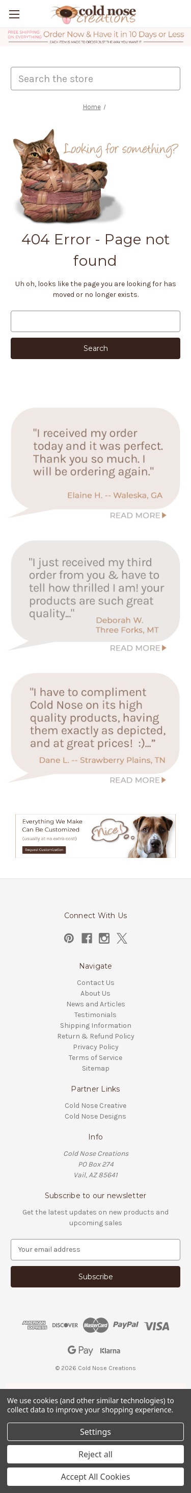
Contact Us (96, 982)
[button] (96, 37)
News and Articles (95, 1004)
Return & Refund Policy (95, 1036)
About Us (95, 993)
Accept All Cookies (95, 1476)
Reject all (95, 1454)
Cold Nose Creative (95, 1105)
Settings (95, 1431)
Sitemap (96, 1068)
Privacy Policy (96, 1047)
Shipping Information (95, 1025)
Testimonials (95, 1014)
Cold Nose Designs (95, 1116)
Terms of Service (95, 1057)
